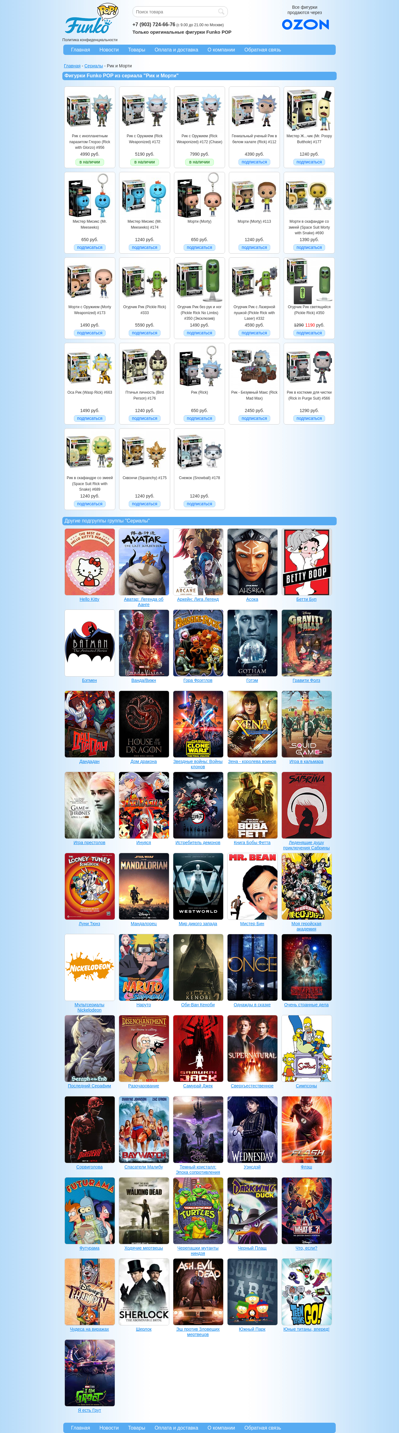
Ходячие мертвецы (143, 1248)
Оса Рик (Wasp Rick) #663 (89, 392)
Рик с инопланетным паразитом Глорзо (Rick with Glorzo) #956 (89, 142)
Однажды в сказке (252, 1004)
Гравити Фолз (306, 680)
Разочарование (143, 1085)
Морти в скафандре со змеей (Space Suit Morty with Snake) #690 (309, 227)
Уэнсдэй (252, 1166)
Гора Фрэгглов (198, 680)
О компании (221, 49)
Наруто (144, 1004)
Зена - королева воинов (252, 761)
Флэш (306, 1166)
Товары (136, 49)
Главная (80, 49)
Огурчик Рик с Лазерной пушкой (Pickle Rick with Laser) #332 (254, 313)
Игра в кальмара (307, 761)
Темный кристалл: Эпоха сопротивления (198, 1169)
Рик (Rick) (199, 392)
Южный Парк (252, 1329)
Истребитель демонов (197, 842)
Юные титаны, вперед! (306, 1329)
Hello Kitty (89, 599)
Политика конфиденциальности (90, 40)
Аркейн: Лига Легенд (198, 599)
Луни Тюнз (89, 923)
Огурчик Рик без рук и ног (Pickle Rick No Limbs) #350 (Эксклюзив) (199, 313)
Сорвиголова (89, 1166)
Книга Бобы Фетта (252, 842)
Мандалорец (144, 923)
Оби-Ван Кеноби (197, 1004)
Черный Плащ (252, 1248)
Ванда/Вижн (144, 680)
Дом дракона (144, 761)
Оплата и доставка (176, 49)
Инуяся (144, 842)
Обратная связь (262, 49)
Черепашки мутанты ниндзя (198, 1251)
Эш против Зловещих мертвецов (198, 1332)
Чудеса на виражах (89, 1329)
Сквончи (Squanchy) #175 (144, 478)
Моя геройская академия (306, 926)
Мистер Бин (252, 923)
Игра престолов (89, 842)
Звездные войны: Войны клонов (198, 764)
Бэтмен (89, 680)
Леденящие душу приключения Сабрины (306, 845)
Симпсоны (306, 1085)
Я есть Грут (89, 1410)
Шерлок (143, 1329)
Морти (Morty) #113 (254, 221)
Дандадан (89, 761)
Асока (252, 599)
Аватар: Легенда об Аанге (144, 602)
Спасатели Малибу (143, 1166)
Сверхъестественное (252, 1085)
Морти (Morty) (200, 221)
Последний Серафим (89, 1085)
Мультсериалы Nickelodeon (89, 1007)
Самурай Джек (198, 1085)
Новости (109, 49)
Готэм (252, 680)
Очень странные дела (306, 1004)
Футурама (89, 1248)
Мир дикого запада (198, 923)
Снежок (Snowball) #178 (199, 478)
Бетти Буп (306, 599)
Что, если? (306, 1248)
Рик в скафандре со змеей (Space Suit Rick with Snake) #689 (90, 484)
